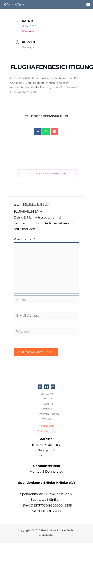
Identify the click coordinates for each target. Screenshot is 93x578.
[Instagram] (40, 386)
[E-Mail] (53, 386)
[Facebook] (46, 386)
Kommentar (24, 239)
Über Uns (46, 398)
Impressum (46, 425)
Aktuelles (46, 408)
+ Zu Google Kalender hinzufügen (47, 173)
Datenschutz (46, 431)
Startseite (46, 393)
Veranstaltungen (48, 413)
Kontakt (46, 418)
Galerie (48, 403)
